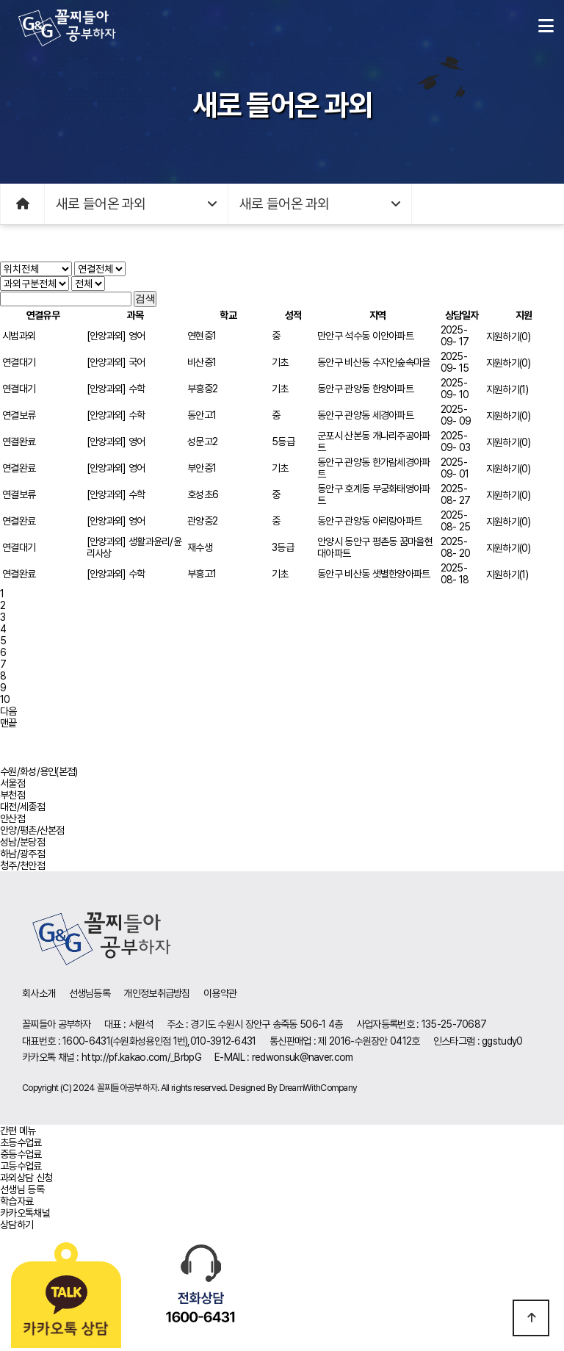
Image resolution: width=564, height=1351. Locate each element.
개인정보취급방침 (156, 993)
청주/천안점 (22, 865)
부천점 (12, 795)
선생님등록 (90, 993)
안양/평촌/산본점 (32, 830)
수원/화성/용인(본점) (39, 771)
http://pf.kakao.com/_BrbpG (141, 1057)
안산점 (12, 818)
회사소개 (38, 993)
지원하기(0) (508, 336)
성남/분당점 (22, 842)
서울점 (12, 783)
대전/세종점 (22, 807)
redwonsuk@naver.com (302, 1057)
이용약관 (219, 993)
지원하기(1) (507, 389)
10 (5, 699)
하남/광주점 (22, 854)
